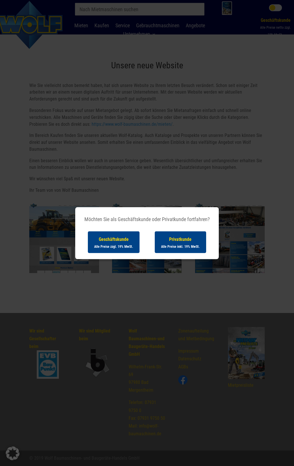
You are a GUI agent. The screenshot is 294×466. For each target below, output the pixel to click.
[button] (12, 453)
